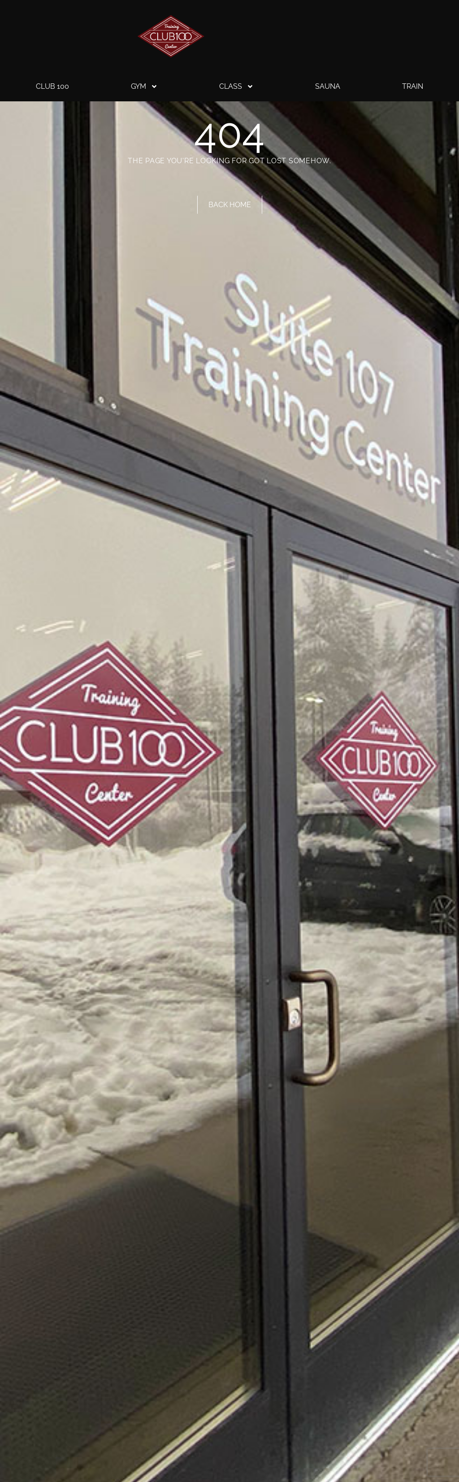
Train (412, 86)
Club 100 (52, 86)
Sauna (327, 86)
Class (236, 86)
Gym (144, 86)
